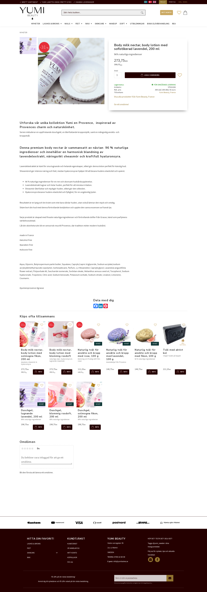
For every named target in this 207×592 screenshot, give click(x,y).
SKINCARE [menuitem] (99, 24)
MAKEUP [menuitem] (113, 24)
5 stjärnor (32, 449)
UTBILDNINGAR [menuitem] (137, 24)
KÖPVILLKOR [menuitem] (72, 557)
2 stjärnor (25, 449)
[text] (148, 61)
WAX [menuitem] (87, 24)
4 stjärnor (30, 449)
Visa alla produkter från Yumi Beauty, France (134, 97)
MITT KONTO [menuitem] (167, 13)
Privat (163, 2)
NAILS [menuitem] (67, 24)
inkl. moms (182, 2)
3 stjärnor (27, 449)
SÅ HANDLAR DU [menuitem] (73, 548)
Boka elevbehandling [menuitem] (158, 24)
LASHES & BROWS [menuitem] (51, 24)
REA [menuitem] (174, 24)
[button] (179, 13)
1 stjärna (22, 449)
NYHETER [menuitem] (35, 24)
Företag (172, 2)
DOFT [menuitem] (122, 24)
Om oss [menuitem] (70, 562)
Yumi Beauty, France (167, 92)
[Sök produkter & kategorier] (101, 13)
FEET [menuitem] (77, 24)
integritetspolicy (147, 583)
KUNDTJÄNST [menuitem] (72, 544)
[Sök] (142, 13)
